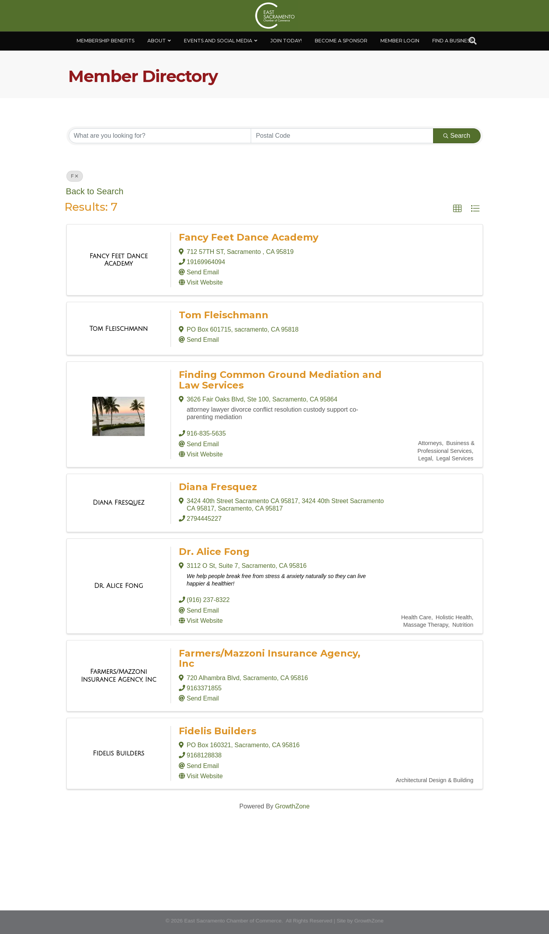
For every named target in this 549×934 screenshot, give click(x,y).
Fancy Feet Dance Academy (248, 237)
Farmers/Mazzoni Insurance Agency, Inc (269, 658)
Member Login (399, 41)
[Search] (473, 41)
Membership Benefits (105, 41)
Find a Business (452, 41)
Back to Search (94, 191)
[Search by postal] (342, 135)
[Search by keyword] (160, 135)
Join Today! (286, 41)
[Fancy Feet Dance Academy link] (119, 260)
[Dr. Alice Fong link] (118, 586)
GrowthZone (292, 806)
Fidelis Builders (217, 731)
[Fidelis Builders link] (118, 753)
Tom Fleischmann (223, 315)
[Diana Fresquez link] (119, 503)
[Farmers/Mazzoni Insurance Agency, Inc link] (119, 675)
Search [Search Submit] (456, 135)
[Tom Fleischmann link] (118, 329)
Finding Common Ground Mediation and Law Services (280, 379)
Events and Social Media (218, 41)
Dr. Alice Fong (214, 551)
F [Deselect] (74, 176)
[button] (457, 209)
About (156, 41)
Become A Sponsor (341, 41)
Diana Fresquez (218, 487)
